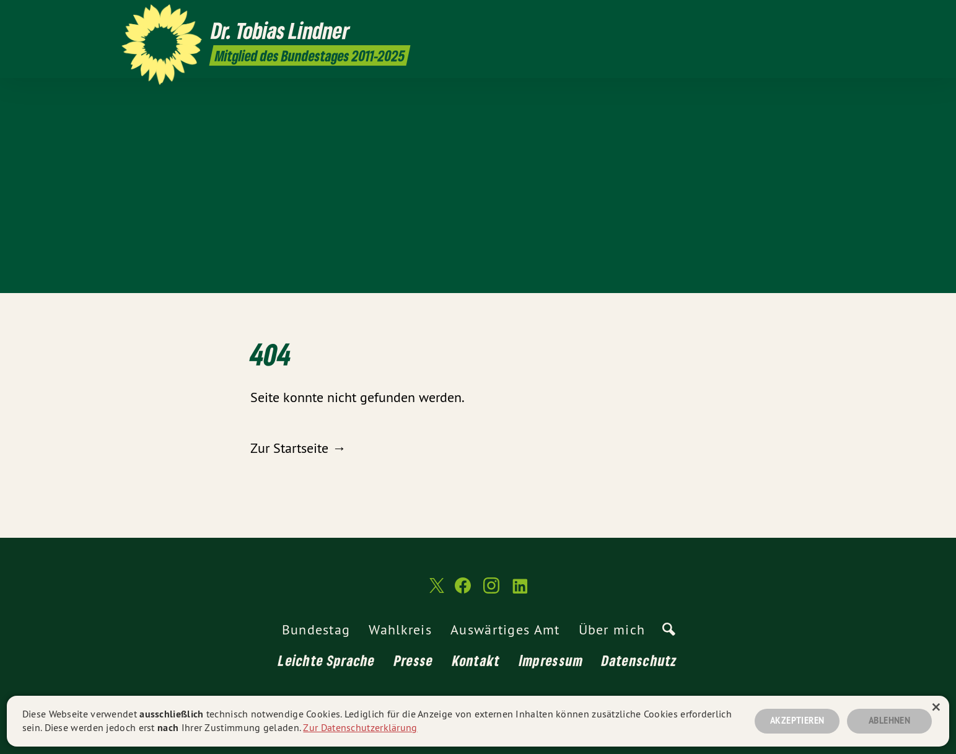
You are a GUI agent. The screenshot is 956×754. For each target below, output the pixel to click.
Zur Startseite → (298, 448)
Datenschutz (639, 660)
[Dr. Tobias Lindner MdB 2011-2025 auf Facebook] (791, 17)
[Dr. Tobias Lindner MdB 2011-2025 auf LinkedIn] (828, 17)
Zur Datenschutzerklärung (360, 727)
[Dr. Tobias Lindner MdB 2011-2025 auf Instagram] (809, 17)
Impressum (551, 660)
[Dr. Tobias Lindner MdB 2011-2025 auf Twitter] (772, 17)
